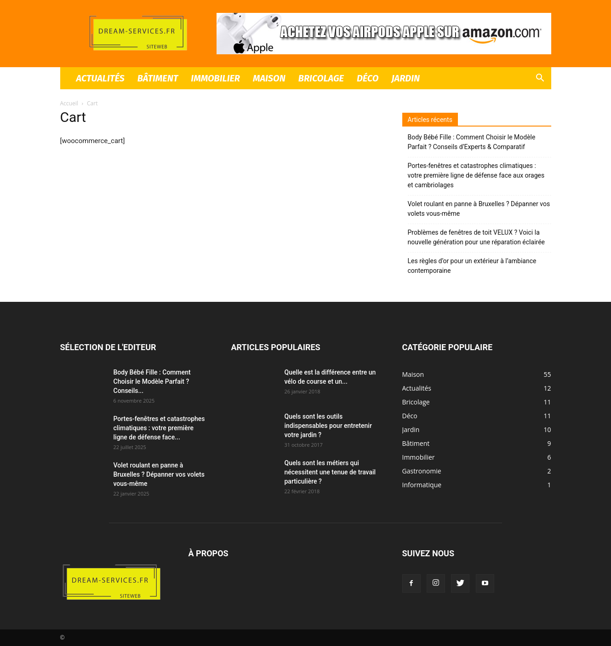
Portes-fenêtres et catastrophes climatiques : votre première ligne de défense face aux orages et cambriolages (476, 175)
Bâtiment (157, 78)
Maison (269, 78)
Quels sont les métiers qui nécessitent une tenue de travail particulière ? (330, 472)
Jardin (405, 78)
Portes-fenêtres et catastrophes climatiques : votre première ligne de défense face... (159, 428)
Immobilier (215, 78)
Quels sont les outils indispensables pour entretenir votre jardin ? (328, 425)
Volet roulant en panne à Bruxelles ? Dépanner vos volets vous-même (479, 208)
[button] (540, 79)
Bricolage (321, 78)
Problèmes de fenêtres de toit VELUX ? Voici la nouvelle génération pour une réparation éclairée (476, 237)
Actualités (100, 78)
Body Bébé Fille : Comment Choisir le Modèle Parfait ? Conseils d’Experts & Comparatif (472, 141)
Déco (367, 78)
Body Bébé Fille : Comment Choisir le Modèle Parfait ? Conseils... (152, 381)
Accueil (69, 103)
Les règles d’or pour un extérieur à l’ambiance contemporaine (472, 265)
